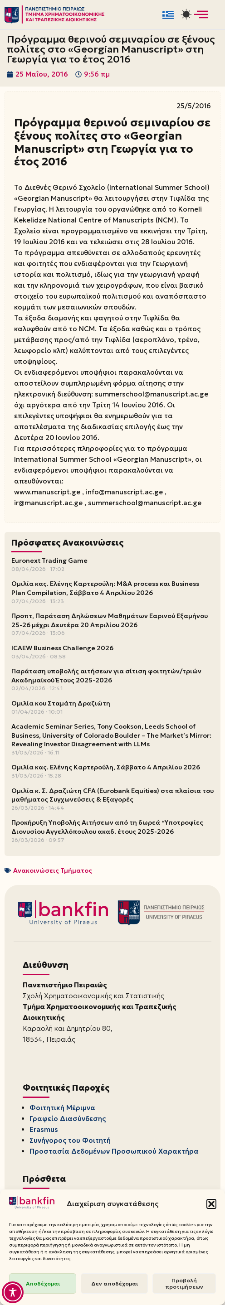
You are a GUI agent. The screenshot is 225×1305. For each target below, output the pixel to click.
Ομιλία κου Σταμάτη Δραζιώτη (60, 703)
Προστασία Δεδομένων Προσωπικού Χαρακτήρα (114, 1151)
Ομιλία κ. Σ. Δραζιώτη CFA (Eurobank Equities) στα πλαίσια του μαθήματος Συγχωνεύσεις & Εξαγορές (112, 795)
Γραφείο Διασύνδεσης (67, 1118)
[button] (211, 1203)
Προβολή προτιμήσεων (184, 1283)
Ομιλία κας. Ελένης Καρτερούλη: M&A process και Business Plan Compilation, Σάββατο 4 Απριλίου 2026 (105, 588)
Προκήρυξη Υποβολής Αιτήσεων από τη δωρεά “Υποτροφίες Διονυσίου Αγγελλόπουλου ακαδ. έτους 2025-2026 (107, 827)
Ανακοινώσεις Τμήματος (52, 870)
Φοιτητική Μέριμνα (62, 1107)
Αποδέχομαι (43, 1283)
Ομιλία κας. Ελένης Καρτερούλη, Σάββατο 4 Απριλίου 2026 (105, 767)
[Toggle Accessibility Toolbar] (13, 1292)
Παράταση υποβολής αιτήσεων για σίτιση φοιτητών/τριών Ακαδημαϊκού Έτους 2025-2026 (106, 675)
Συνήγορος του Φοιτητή (70, 1140)
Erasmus (43, 1129)
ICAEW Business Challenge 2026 (62, 648)
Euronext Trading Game (49, 560)
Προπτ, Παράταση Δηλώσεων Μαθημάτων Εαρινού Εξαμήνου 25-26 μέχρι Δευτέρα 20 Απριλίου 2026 (109, 620)
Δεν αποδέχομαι (114, 1283)
